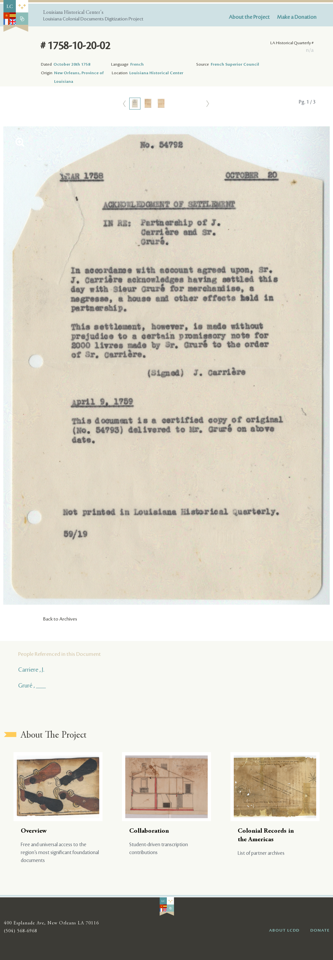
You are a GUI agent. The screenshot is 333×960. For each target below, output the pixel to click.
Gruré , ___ (32, 685)
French (137, 64)
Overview (34, 831)
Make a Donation (297, 17)
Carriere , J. (31, 669)
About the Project (249, 17)
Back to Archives (60, 619)
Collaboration (149, 831)
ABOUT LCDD (284, 930)
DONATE (320, 930)
